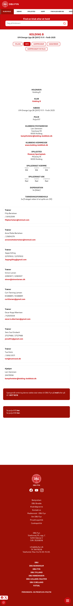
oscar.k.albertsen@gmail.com (17, 319)
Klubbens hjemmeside (36, 143)
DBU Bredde (36, 503)
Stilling (18, 44)
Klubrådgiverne (36, 507)
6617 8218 (13, 395)
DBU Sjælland (36, 582)
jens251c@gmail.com (14, 339)
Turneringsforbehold (36, 197)
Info (27, 44)
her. (18, 411)
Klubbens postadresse (36, 126)
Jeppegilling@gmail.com (16, 260)
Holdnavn (36, 90)
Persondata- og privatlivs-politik (36, 592)
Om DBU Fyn (36, 517)
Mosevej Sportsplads (36, 154)
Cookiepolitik (36, 523)
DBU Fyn (36, 569)
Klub (36, 99)
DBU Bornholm (36, 566)
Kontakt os (36, 510)
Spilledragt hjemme (37, 166)
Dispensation (36, 188)
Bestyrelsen (36, 500)
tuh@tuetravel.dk (13, 359)
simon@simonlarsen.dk (15, 279)
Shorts (36, 168)
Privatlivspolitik (36, 520)
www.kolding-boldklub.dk (36, 145)
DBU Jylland (37, 572)
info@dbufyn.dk (36, 547)
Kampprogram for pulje (36, 49)
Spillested (36, 152)
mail (57, 393)
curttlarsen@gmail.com (15, 299)
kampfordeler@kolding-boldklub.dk (36, 136)
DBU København (36, 576)
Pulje (36, 117)
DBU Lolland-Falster (36, 579)
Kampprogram (38, 44)
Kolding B (36, 101)
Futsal (36, 586)
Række (36, 108)
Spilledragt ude (36, 177)
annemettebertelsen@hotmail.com (20, 240)
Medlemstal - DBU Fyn (36, 513)
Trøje (27, 168)
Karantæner (53, 44)
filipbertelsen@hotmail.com (17, 220)
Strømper (46, 168)
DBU (36, 563)
